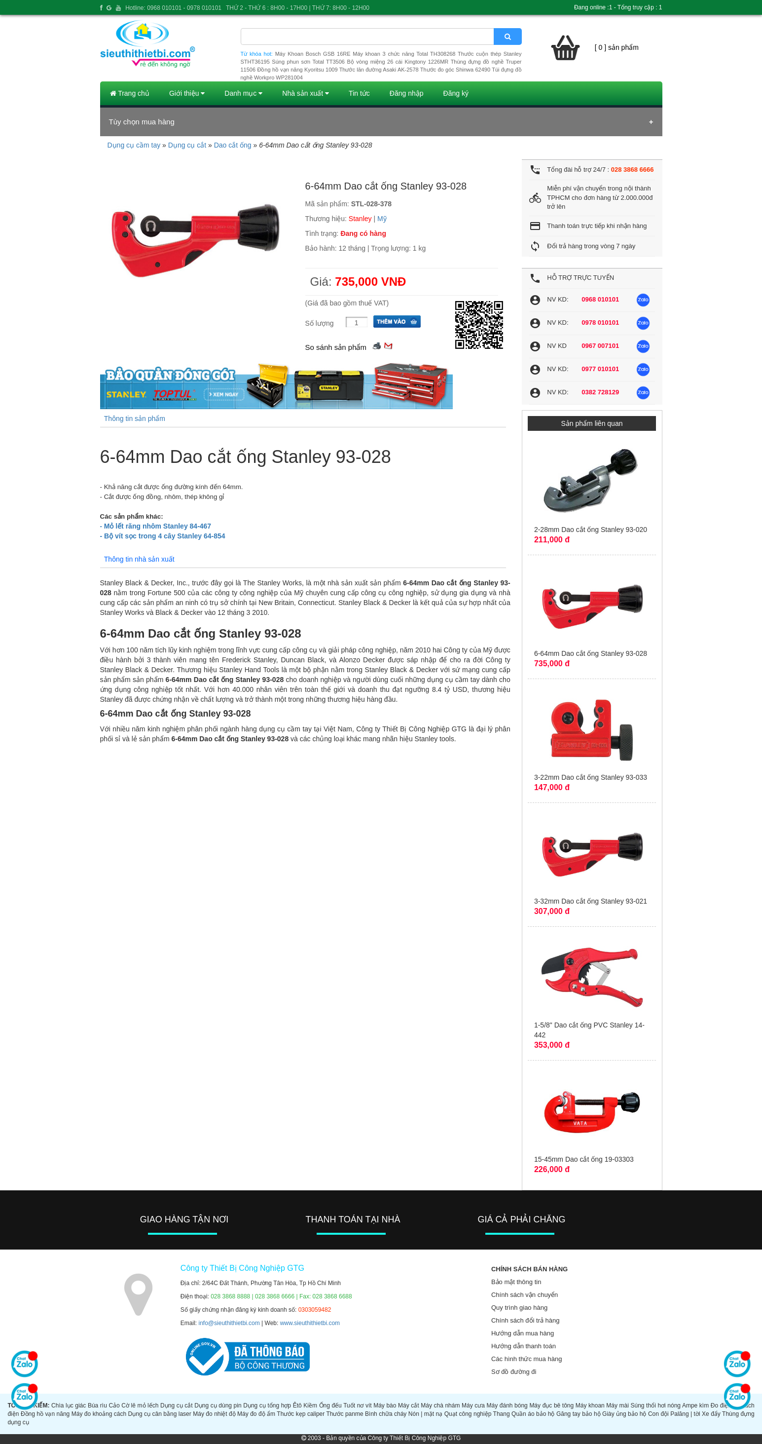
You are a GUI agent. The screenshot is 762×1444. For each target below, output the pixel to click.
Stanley (360, 219)
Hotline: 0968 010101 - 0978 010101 (173, 7)
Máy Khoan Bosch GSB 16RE (313, 54)
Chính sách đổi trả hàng (525, 1320)
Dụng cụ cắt (187, 145)
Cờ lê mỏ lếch (139, 1405)
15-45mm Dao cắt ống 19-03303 (584, 1159)
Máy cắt (408, 1405)
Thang (501, 1413)
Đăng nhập (407, 93)
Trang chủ (129, 93)
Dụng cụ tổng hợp (267, 1405)
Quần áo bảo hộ (532, 1413)
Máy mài (617, 1405)
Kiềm (310, 1405)
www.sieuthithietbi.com (310, 1323)
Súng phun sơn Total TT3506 (308, 62)
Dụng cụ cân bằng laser (159, 1413)
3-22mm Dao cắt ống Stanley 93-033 (590, 777)
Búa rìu (97, 1405)
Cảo (114, 1405)
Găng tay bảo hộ (578, 1413)
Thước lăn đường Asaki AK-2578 (379, 70)
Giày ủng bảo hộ (624, 1413)
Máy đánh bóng (507, 1405)
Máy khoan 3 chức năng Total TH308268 (404, 54)
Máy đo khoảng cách (99, 1413)
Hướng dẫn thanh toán (523, 1346)
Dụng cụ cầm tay (134, 145)
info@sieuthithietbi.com (229, 1323)
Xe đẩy (711, 1413)
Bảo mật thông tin (516, 1282)
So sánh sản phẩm (335, 347)
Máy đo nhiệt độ (214, 1413)
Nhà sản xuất (305, 93)
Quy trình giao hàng (519, 1307)
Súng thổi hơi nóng (656, 1405)
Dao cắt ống (233, 145)
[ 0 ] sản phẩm (617, 47)
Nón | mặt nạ (425, 1413)
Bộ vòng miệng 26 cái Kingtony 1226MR (397, 62)
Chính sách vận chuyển (524, 1294)
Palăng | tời (685, 1413)
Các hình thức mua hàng (526, 1359)
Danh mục (243, 93)
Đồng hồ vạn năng (45, 1413)
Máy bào (384, 1405)
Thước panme (344, 1413)
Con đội (658, 1413)
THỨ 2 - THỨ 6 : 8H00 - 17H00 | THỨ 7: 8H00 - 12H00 (297, 7)
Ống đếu (330, 1405)
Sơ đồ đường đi (514, 1371)
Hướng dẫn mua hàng (522, 1333)
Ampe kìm (695, 1405)
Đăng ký (456, 93)
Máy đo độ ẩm (256, 1413)
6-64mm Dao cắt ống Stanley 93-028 (590, 653)
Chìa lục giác (68, 1405)
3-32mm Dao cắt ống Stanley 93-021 (590, 901)
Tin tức (359, 93)
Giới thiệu (187, 93)
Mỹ (382, 219)
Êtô (297, 1405)
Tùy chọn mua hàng (142, 121)
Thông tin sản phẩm (134, 418)
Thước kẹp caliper (301, 1413)
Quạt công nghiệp (468, 1413)
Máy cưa (473, 1405)
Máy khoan (590, 1405)
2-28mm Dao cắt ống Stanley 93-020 (590, 529)
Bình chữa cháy (385, 1413)
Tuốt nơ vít (357, 1405)
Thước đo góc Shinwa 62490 (455, 70)
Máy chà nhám (440, 1405)
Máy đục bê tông (551, 1405)
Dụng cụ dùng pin (217, 1405)
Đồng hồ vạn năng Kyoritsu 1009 (297, 70)
